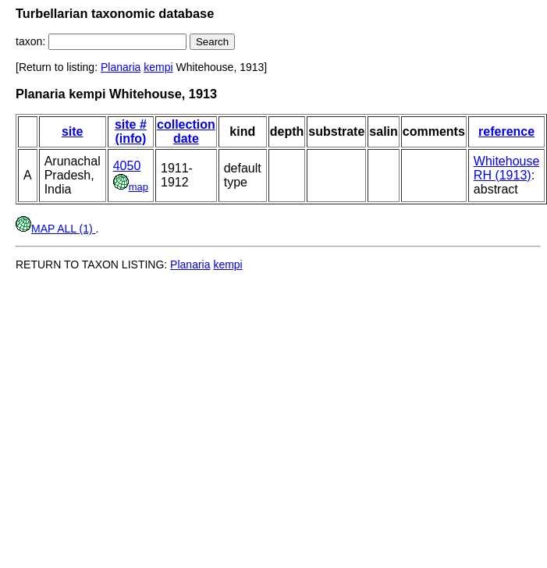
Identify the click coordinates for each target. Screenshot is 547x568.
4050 (127, 165)
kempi (158, 67)
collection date (186, 131)
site (72, 131)
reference (506, 131)
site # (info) (131, 131)
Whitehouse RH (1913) (507, 168)
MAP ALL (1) (55, 228)
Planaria (120, 67)
